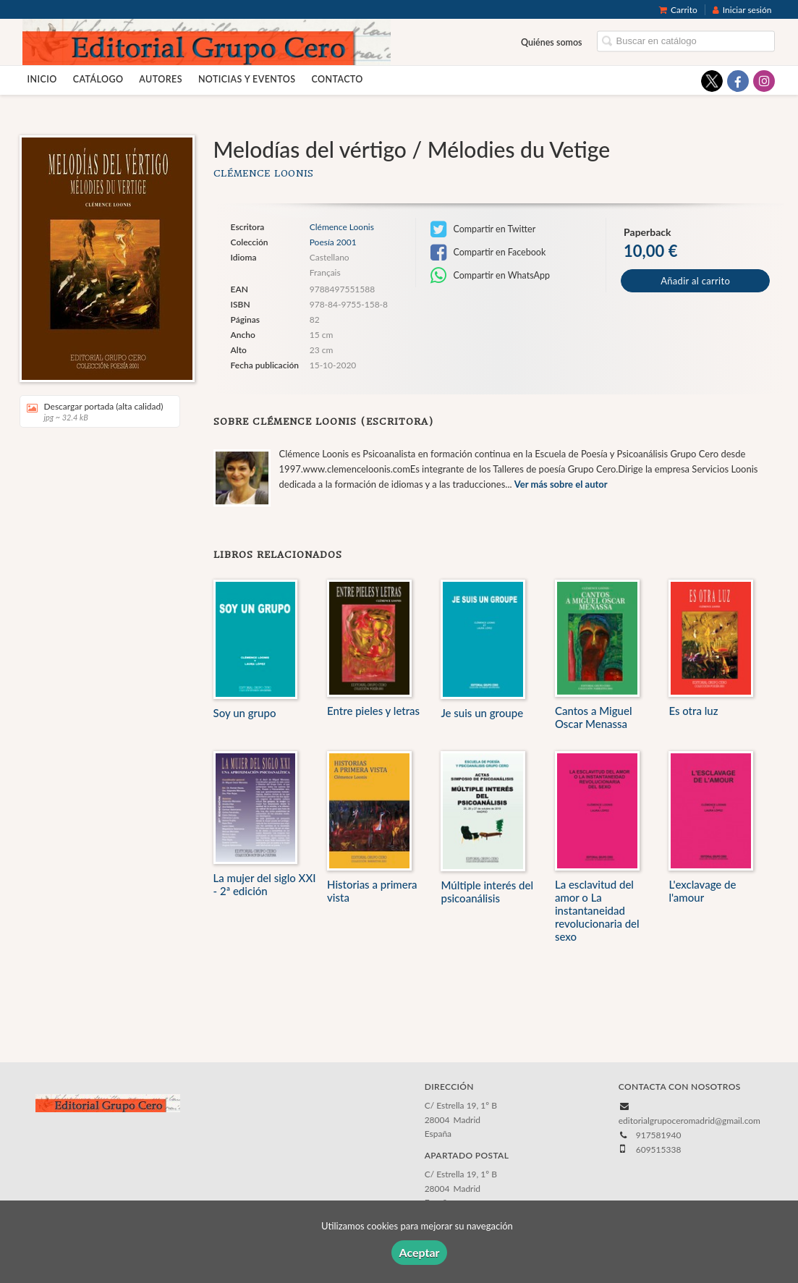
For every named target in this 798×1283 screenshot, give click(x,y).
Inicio (42, 79)
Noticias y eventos (247, 79)
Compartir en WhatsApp (490, 275)
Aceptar (419, 1252)
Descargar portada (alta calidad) (95, 411)
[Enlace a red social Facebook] (738, 81)
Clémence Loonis (264, 173)
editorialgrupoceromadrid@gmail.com (689, 1120)
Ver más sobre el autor (561, 484)
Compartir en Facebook (488, 252)
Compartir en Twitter (482, 229)
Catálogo (98, 79)
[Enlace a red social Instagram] (764, 81)
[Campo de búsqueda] (686, 41)
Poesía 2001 (333, 242)
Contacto (336, 79)
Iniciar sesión (742, 9)
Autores (160, 79)
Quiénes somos (551, 42)
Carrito (678, 9)
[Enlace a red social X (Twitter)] (712, 81)
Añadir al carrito (695, 281)
